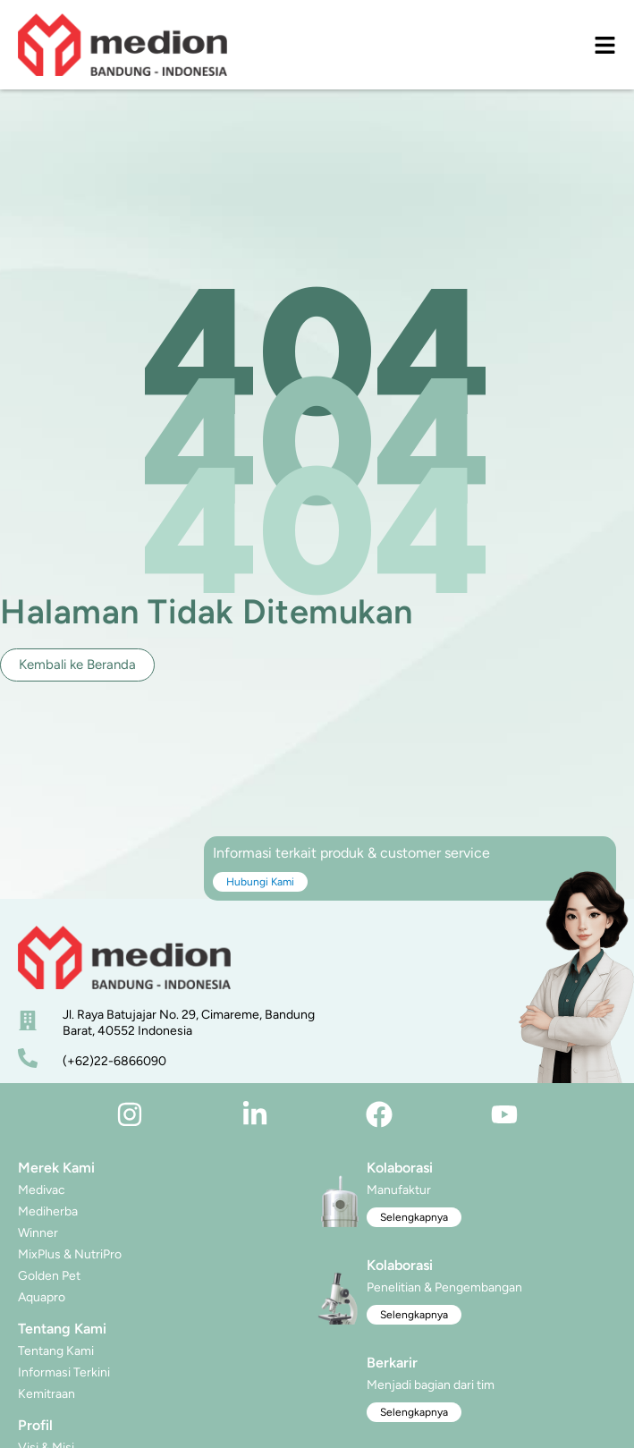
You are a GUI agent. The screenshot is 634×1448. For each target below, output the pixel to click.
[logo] (122, 44)
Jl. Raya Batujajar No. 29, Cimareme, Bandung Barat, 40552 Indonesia (189, 1022)
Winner (38, 1233)
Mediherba (48, 1211)
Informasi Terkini (64, 1372)
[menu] (605, 45)
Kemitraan (46, 1393)
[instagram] (129, 1114)
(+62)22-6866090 (114, 1061)
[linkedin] (254, 1114)
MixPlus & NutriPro (70, 1254)
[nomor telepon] (28, 1058)
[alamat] (28, 1020)
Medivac (41, 1190)
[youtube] (504, 1114)
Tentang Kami (56, 1351)
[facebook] (379, 1114)
